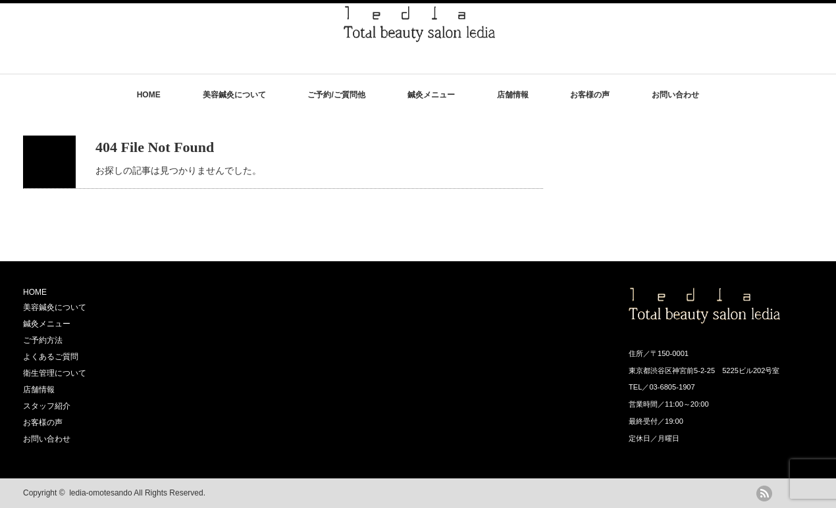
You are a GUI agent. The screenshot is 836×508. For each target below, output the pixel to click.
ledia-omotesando (100, 492)
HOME (149, 94)
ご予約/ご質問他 (336, 94)
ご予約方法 (43, 340)
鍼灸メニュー (431, 94)
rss (764, 493)
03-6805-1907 (671, 387)
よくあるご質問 (50, 356)
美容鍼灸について (234, 94)
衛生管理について (54, 373)
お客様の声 (590, 94)
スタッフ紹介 (46, 406)
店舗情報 (513, 94)
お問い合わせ (675, 94)
